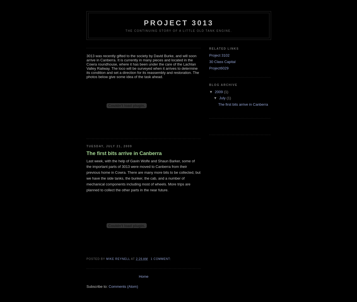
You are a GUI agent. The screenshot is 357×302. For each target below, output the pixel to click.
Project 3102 (219, 55)
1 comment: (161, 258)
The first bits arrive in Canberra (124, 153)
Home (144, 276)
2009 (219, 92)
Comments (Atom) (123, 286)
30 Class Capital (222, 62)
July (223, 98)
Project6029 (218, 68)
